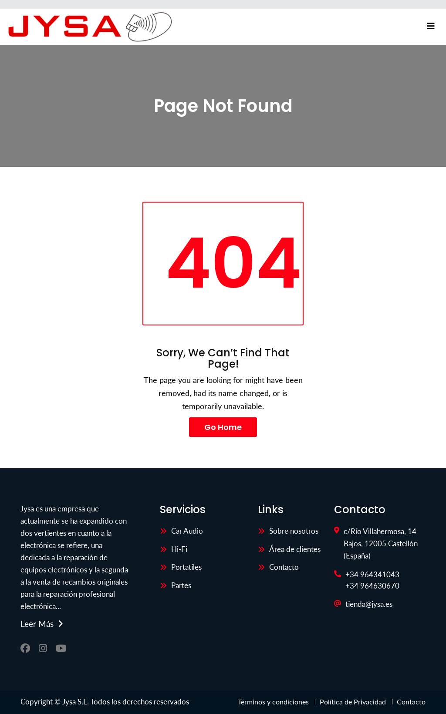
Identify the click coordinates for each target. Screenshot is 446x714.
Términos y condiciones (274, 701)
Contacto (284, 567)
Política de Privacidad (353, 701)
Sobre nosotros (293, 530)
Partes (181, 585)
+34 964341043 (372, 574)
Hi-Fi (179, 549)
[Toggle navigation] (431, 26)
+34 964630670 (372, 585)
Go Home (223, 427)
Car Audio (187, 530)
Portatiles (186, 567)
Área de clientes (295, 549)
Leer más (37, 623)
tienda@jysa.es (368, 604)
